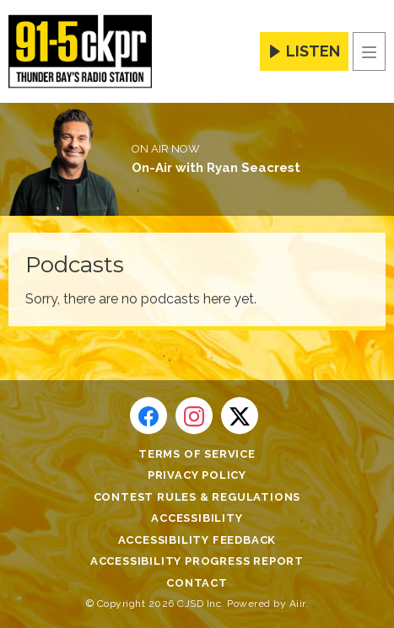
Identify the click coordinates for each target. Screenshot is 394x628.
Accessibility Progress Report (197, 561)
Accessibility (196, 518)
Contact (197, 583)
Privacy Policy (197, 475)
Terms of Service (197, 454)
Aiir (297, 603)
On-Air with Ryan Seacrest (216, 167)
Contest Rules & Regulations (197, 497)
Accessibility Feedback (197, 540)
